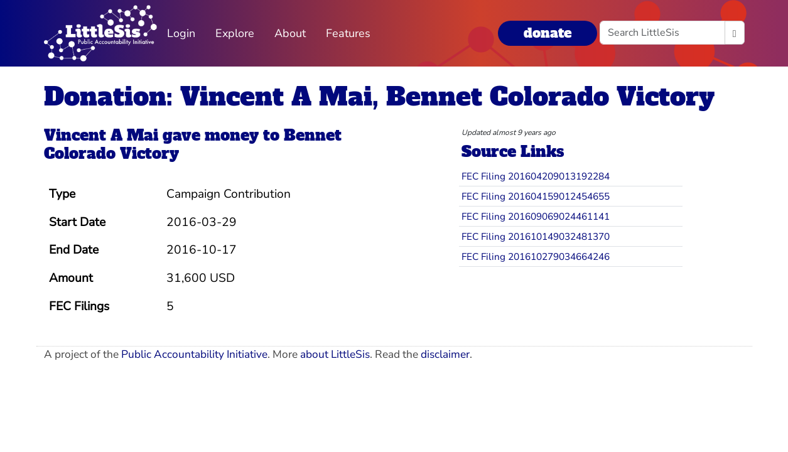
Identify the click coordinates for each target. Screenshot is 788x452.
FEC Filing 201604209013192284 (535, 176)
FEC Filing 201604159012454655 (535, 196)
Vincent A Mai (101, 135)
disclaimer (445, 354)
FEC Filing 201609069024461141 (535, 216)
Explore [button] (234, 33)
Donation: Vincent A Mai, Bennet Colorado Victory (379, 97)
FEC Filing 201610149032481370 (535, 236)
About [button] (290, 33)
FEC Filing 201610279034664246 (535, 256)
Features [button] (348, 33)
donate (547, 33)
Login (181, 33)
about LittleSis (335, 354)
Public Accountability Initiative (194, 354)
